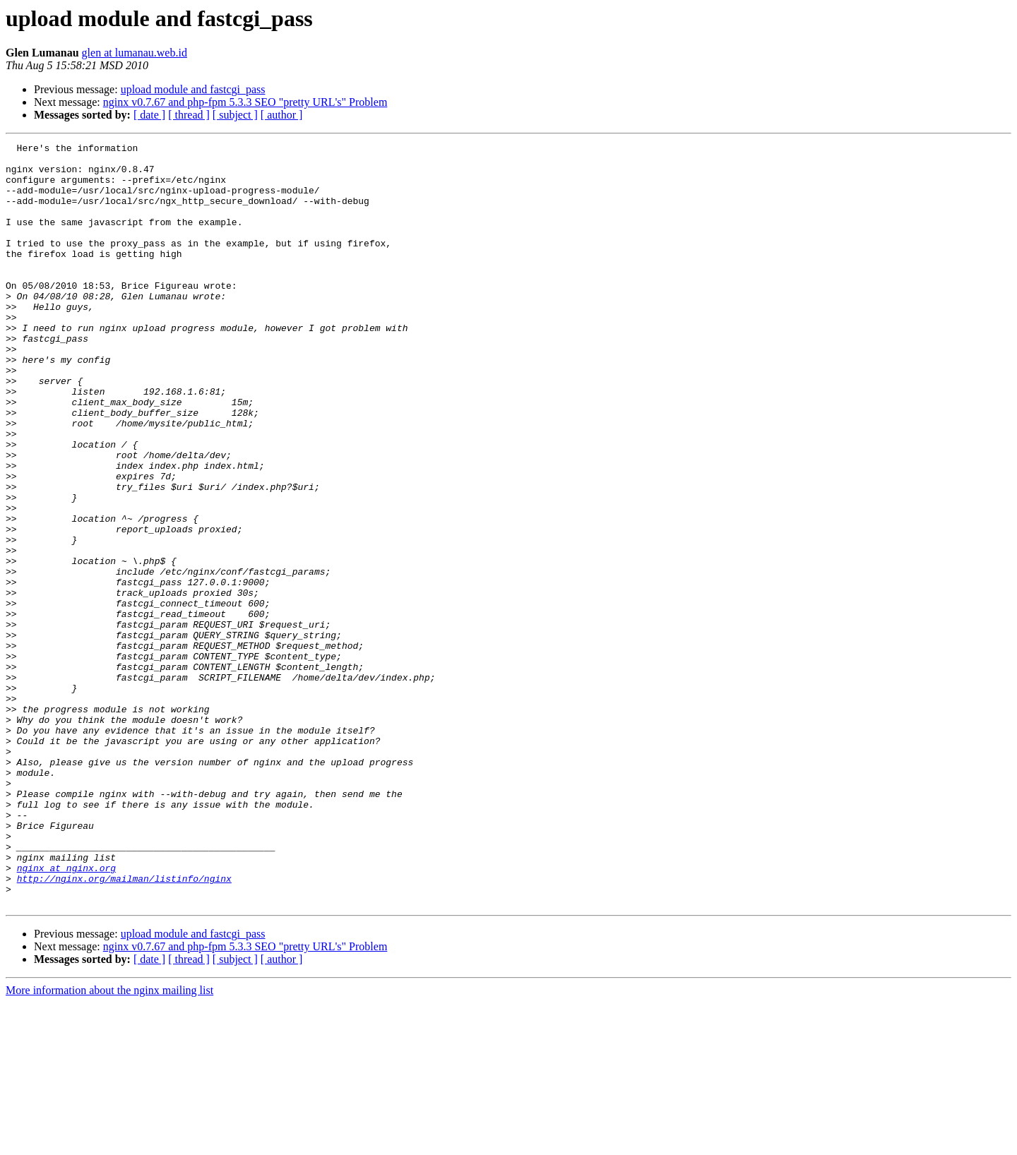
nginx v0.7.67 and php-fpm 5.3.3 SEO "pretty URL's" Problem (245, 102)
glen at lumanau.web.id (134, 53)
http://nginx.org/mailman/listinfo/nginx (124, 1026)
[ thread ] (189, 115)
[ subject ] (235, 115)
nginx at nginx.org (66, 1013)
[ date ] (149, 115)
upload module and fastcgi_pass (193, 89)
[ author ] (282, 115)
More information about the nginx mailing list (109, 1143)
